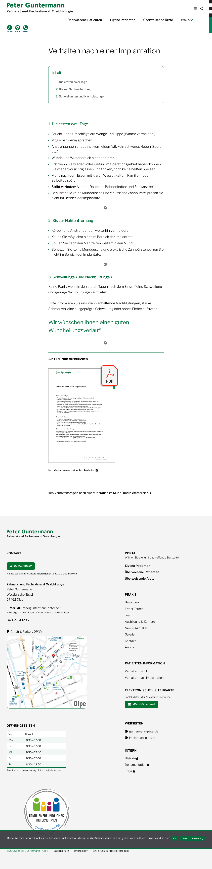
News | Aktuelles (136, 628)
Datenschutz (61, 850)
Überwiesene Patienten (142, 572)
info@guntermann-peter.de (38, 608)
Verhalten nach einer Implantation (75, 470)
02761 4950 (21, 565)
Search (202, 8)
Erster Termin (134, 609)
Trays (130, 771)
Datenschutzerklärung (192, 838)
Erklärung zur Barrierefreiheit (111, 850)
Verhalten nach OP (137, 671)
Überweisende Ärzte (140, 578)
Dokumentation (137, 764)
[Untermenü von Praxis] (191, 20)
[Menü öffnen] (195, 9)
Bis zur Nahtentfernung (75, 89)
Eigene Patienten (137, 565)
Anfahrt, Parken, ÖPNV (24, 631)
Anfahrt (130, 647)
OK (174, 838)
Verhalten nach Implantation (144, 677)
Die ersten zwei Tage (73, 82)
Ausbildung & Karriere (140, 621)
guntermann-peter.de (141, 731)
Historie (132, 758)
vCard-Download (141, 704)
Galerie (129, 634)
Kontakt (130, 641)
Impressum (81, 850)
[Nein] (208, 839)
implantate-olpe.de (140, 737)
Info (50, 470)
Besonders (132, 602)
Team (128, 615)
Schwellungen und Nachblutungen (82, 96)
